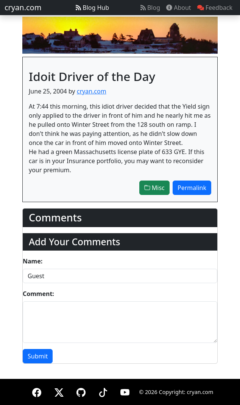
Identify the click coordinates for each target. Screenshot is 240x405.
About (178, 7)
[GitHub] (81, 391)
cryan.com (23, 7)
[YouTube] (124, 391)
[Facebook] (36, 391)
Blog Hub (92, 7)
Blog (150, 7)
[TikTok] (103, 391)
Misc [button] (154, 188)
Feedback (214, 7)
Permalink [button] (192, 188)
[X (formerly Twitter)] (59, 391)
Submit (38, 356)
